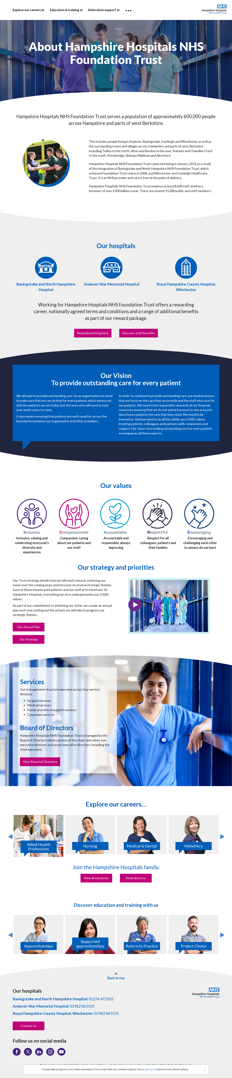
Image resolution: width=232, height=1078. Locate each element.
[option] (38, 836)
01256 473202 (63, 998)
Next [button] (222, 836)
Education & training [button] (66, 10)
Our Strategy (28, 639)
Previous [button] (10, 836)
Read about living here (93, 333)
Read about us (136, 878)
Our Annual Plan (28, 627)
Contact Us (28, 1026)
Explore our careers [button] (28, 10)
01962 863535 (54, 1006)
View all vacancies (96, 878)
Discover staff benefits (138, 333)
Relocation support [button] (104, 10)
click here (149, 1069)
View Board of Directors (40, 762)
